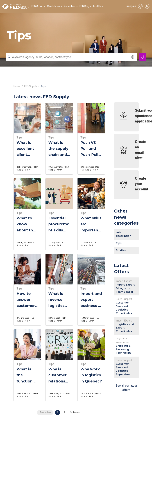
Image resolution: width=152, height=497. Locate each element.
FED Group (37, 6)
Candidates (53, 6)
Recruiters (70, 6)
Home (16, 86)
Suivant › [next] (75, 412)
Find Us (97, 6)
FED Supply (30, 86)
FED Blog (84, 6)
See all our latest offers (126, 388)
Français (131, 6)
